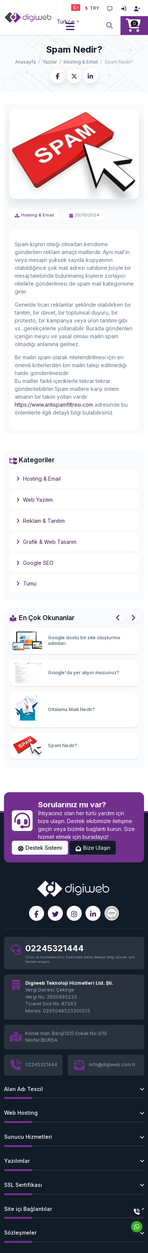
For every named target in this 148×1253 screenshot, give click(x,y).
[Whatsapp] (136, 1226)
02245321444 (54, 948)
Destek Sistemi (40, 847)
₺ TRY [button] (92, 8)
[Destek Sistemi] (110, 8)
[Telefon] (136, 1211)
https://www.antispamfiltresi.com (54, 404)
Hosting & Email (81, 62)
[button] (70, 25)
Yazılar (50, 62)
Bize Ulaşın (92, 847)
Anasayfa (25, 62)
